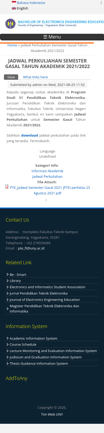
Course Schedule (23, 344)
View (12, 76)
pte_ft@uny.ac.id (31, 248)
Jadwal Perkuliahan (47, 176)
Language (47, 151)
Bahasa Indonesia (28, 2)
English (20, 8)
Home (12, 45)
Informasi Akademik (47, 171)
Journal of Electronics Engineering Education (45, 299)
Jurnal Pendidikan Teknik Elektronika (39, 293)
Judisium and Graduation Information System (46, 357)
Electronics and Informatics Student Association (47, 287)
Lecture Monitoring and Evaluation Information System (53, 350)
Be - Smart (18, 274)
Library (15, 280)
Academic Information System (33, 338)
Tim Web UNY (52, 414)
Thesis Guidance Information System (39, 363)
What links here (35, 77)
